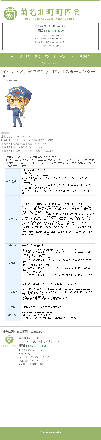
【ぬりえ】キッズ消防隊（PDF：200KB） (24, 147)
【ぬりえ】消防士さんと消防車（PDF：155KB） (27, 151)
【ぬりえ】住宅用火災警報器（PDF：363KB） (26, 143)
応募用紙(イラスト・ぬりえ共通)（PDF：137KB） (28, 140)
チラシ (5, 133)
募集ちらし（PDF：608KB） (16, 136)
